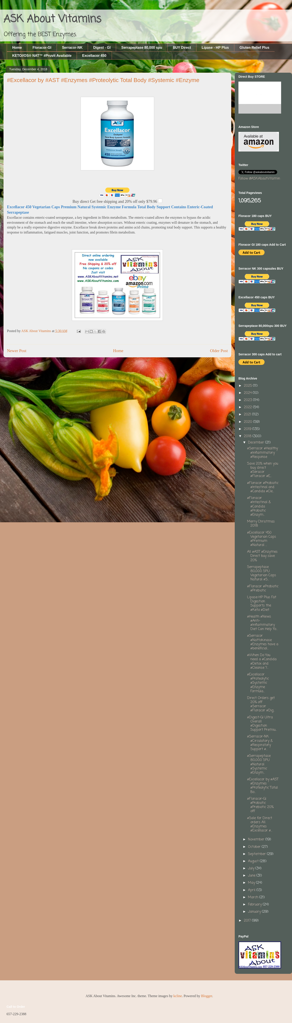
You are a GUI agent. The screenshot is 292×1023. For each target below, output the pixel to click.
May (252, 882)
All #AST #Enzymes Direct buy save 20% (262, 556)
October (255, 847)
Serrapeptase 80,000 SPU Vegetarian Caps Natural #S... (261, 573)
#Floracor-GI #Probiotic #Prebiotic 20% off (260, 805)
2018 (248, 436)
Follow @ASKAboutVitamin (259, 178)
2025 (248, 385)
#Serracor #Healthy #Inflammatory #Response (262, 452)
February (255, 904)
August (254, 861)
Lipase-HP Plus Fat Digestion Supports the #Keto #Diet (261, 604)
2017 (248, 920)
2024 (248, 393)
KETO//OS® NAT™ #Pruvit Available (41, 55)
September (257, 854)
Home (17, 47)
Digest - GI (102, 47)
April (252, 890)
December (256, 442)
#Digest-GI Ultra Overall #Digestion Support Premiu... (262, 724)
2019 (248, 429)
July (251, 868)
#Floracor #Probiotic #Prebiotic (262, 588)
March (253, 897)
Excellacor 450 (94, 55)
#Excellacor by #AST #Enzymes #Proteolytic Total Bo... (262, 786)
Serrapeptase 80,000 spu (141, 47)
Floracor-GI (41, 47)
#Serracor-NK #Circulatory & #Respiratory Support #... (260, 743)
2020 (248, 422)
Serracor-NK (72, 47)
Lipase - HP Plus (215, 47)
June (252, 875)
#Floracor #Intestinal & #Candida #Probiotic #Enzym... (259, 506)
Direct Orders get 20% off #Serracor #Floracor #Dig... (261, 704)
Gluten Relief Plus (254, 47)
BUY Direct (182, 47)
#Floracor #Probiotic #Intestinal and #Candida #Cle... (262, 487)
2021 (248, 414)
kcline (177, 996)
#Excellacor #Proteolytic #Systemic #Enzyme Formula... (258, 683)
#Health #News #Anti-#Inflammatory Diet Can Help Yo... (262, 623)
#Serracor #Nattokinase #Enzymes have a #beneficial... (262, 642)
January (255, 911)
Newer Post (16, 350)
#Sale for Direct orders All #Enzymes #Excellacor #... (259, 824)
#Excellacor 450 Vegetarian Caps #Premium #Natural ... (261, 539)
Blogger (206, 996)
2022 (248, 407)
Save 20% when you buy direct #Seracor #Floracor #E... (262, 470)
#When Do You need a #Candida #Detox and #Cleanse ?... (262, 661)
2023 (248, 400)
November (256, 839)
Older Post (219, 350)
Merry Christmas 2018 (261, 523)
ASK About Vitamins (52, 19)
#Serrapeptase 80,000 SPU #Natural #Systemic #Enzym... (259, 764)
